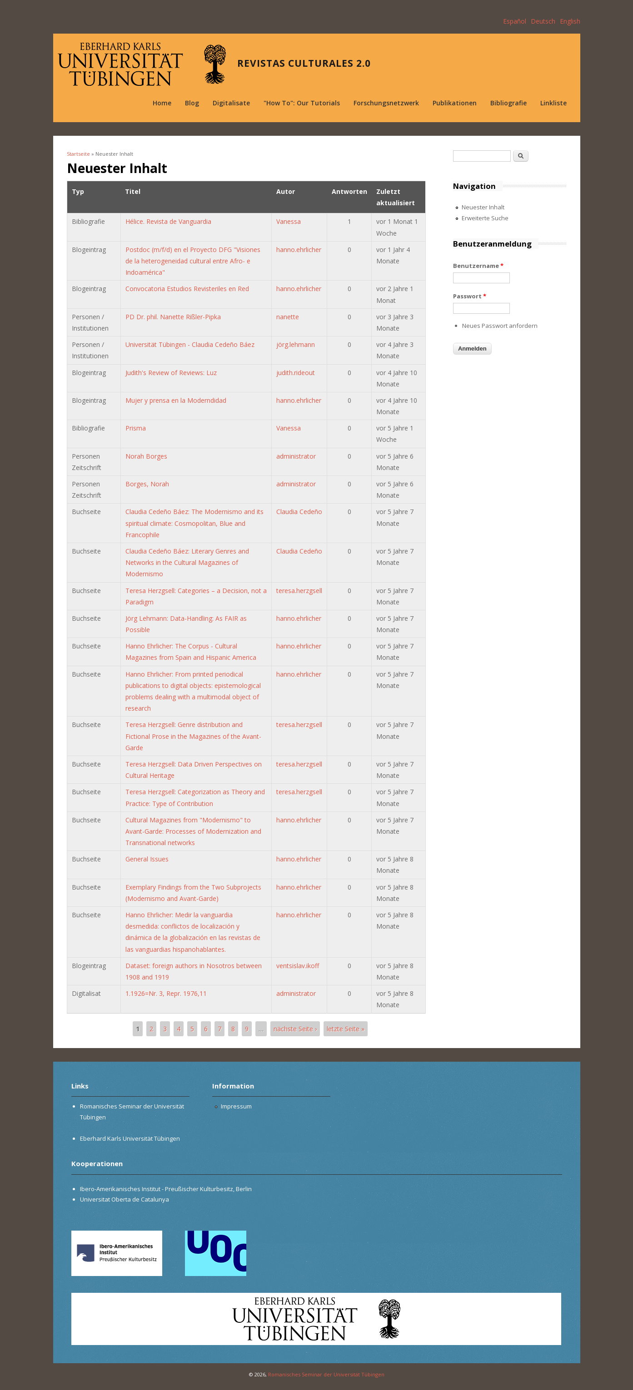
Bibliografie (508, 103)
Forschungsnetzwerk (386, 103)
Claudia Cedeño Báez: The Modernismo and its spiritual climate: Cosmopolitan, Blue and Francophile (194, 523)
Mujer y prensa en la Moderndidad (175, 400)
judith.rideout (295, 372)
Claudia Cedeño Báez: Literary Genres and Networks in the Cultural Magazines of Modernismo (187, 562)
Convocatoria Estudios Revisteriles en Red (187, 288)
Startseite (78, 153)
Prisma (135, 428)
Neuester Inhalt (483, 207)
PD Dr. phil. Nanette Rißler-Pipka (173, 316)
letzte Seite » (345, 1028)
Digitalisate (231, 103)
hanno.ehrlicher (298, 249)
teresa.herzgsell (299, 590)
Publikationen (455, 103)
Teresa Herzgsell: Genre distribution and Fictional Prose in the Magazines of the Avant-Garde (193, 736)
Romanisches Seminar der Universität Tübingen (326, 1374)
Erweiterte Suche (485, 218)
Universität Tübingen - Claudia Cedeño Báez (189, 344)
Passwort (469, 296)
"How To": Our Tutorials (302, 103)
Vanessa (288, 221)
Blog (192, 103)
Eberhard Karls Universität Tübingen (130, 1138)
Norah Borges (146, 456)
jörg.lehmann (295, 344)
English (570, 21)
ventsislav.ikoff (297, 965)
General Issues (147, 859)
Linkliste (553, 103)
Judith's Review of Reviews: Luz (171, 372)
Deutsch (543, 21)
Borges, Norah (147, 484)
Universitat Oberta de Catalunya (124, 1199)
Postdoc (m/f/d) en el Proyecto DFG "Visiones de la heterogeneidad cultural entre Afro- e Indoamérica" (192, 261)
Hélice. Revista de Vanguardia (168, 221)
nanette (287, 316)
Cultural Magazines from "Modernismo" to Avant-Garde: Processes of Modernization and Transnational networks (193, 831)
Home (162, 103)
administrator (296, 456)
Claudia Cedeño (299, 511)
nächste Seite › (295, 1028)
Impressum (236, 1106)
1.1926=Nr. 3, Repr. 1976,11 (166, 993)
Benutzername (478, 266)
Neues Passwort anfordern (500, 326)
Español (514, 21)
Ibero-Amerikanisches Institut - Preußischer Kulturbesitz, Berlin (166, 1189)
